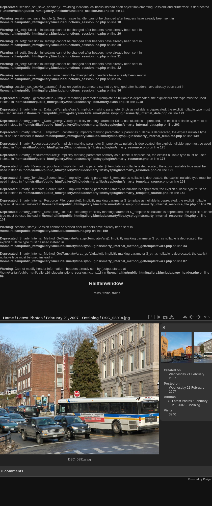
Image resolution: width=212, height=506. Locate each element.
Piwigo (207, 479)
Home (8, 318)
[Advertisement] (106, 305)
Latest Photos (30, 318)
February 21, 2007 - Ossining (72, 318)
